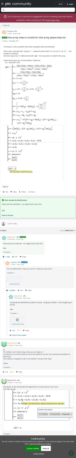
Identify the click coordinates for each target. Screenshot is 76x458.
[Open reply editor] (38, 223)
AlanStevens (11, 237)
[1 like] (19, 330)
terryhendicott (12, 343)
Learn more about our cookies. (40, 444)
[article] (38, 247)
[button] (2, 4)
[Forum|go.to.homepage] (18, 4)
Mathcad (6, 25)
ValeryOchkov (12, 380)
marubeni (10, 31)
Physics (5, 187)
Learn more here (53, 20)
